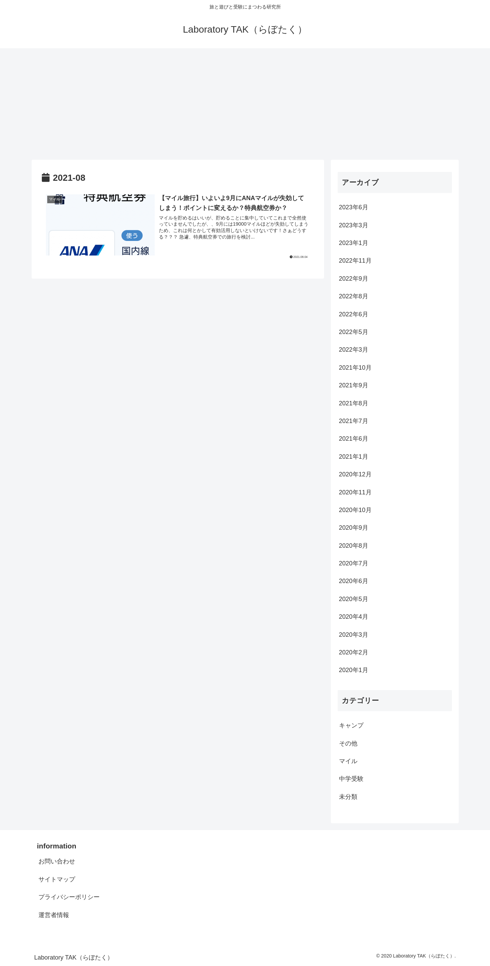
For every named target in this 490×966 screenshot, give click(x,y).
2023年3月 (353, 225)
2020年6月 (353, 581)
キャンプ (351, 725)
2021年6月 (353, 438)
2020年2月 (353, 652)
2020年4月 (353, 616)
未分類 (348, 796)
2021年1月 (353, 456)
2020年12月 (355, 474)
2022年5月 (353, 332)
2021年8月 (353, 403)
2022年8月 (353, 296)
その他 (348, 743)
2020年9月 (353, 527)
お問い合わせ (56, 861)
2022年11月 (355, 260)
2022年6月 (353, 314)
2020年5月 (353, 599)
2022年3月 (353, 349)
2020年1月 (353, 670)
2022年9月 (353, 278)
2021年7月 (353, 421)
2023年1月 (353, 243)
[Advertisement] (245, 104)
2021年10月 (355, 367)
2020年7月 (353, 563)
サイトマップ (56, 879)
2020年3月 (353, 634)
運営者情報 (53, 915)
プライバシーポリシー (69, 897)
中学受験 (351, 778)
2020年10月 (355, 510)
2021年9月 (353, 385)
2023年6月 (353, 207)
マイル (348, 761)
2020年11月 (355, 492)
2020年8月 (353, 545)
